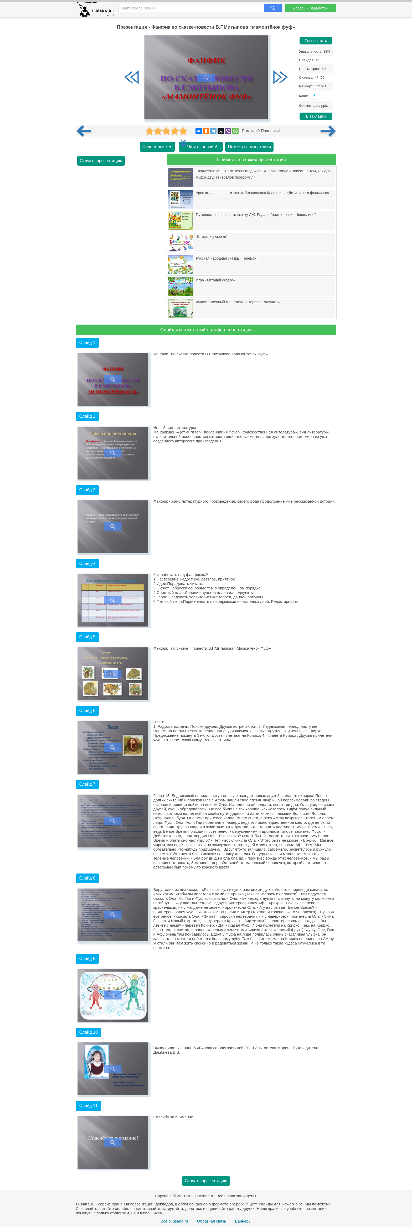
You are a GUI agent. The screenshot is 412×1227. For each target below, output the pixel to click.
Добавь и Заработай (310, 8)
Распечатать (316, 41)
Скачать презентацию (101, 160)
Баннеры (243, 1221)
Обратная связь (211, 1221)
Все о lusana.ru (174, 1221)
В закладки (316, 116)
